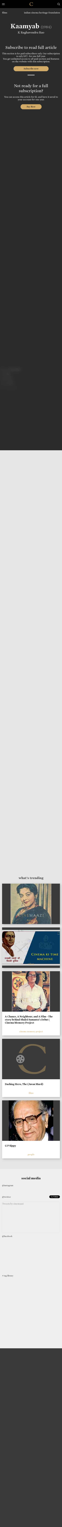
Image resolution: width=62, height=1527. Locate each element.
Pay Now (31, 106)
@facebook (7, 1236)
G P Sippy (10, 1145)
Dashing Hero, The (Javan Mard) (24, 1084)
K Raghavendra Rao (30, 32)
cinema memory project (31, 1031)
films (4, 12)
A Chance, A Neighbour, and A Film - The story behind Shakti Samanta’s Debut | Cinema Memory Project (29, 1019)
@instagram (7, 1185)
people (31, 1154)
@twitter (6, 1197)
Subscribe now (31, 68)
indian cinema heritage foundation (42, 12)
